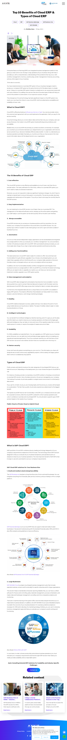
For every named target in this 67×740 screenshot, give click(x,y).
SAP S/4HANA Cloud (12, 585)
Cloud (15, 22)
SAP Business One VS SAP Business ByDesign (26, 574)
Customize (37, 737)
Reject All (46, 737)
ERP (21, 22)
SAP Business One (48, 22)
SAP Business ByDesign (32, 22)
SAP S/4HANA (33, 25)
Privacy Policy (20, 731)
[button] (64, 736)
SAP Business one (14, 474)
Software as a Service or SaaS (34, 112)
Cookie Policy (30, 731)
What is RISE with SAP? (20, 650)
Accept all (54, 737)
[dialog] (46, 733)
